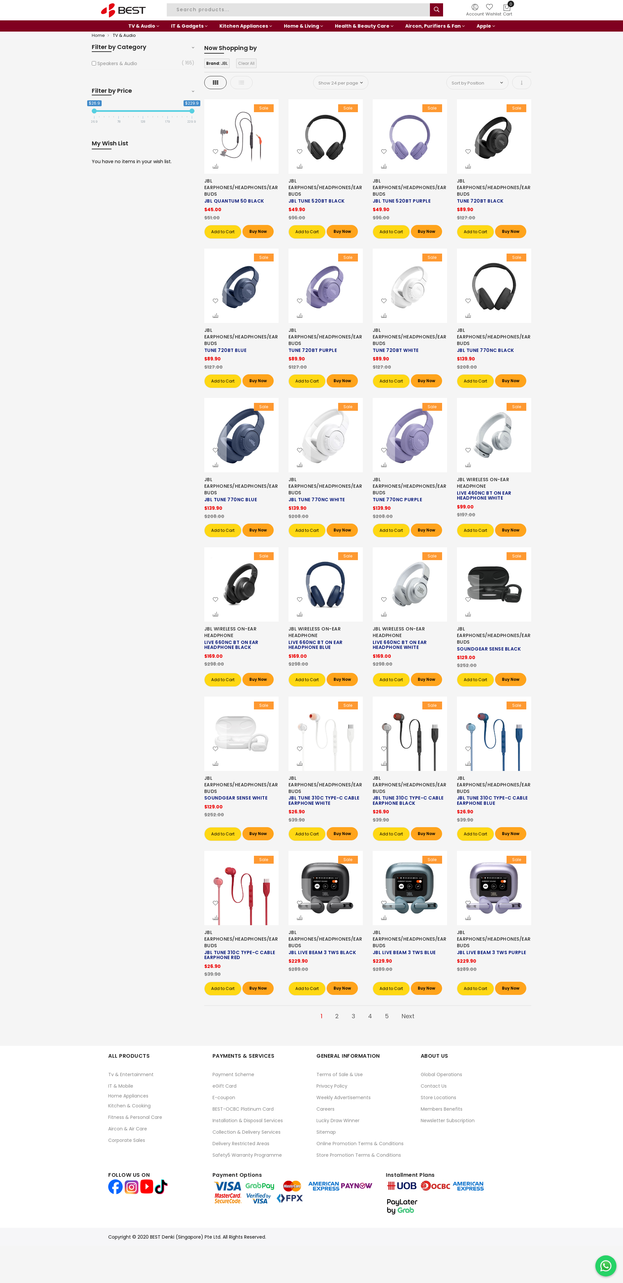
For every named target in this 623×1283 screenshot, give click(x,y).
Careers (325, 1109)
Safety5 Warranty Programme (247, 1155)
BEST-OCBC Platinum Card (243, 1109)
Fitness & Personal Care (135, 1117)
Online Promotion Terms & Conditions (360, 1143)
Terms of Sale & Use (339, 1074)
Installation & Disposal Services (247, 1120)
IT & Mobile (120, 1086)
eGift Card (224, 1086)
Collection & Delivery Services (246, 1132)
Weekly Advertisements (343, 1097)
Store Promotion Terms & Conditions (358, 1155)
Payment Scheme (233, 1074)
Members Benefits (441, 1109)
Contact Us (434, 1086)
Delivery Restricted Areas (240, 1143)
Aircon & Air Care (127, 1128)
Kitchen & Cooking (129, 1105)
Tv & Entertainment (131, 1074)
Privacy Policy (331, 1086)
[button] (215, 152)
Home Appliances (128, 1096)
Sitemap (326, 1132)
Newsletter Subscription (448, 1120)
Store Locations (438, 1097)
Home (98, 35)
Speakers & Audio (117, 63)
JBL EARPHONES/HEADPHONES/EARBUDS (241, 187)
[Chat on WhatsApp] (605, 1265)
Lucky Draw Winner (338, 1120)
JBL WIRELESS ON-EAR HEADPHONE (483, 482)
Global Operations (441, 1074)
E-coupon (223, 1097)
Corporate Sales (126, 1140)
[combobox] (299, 9)
